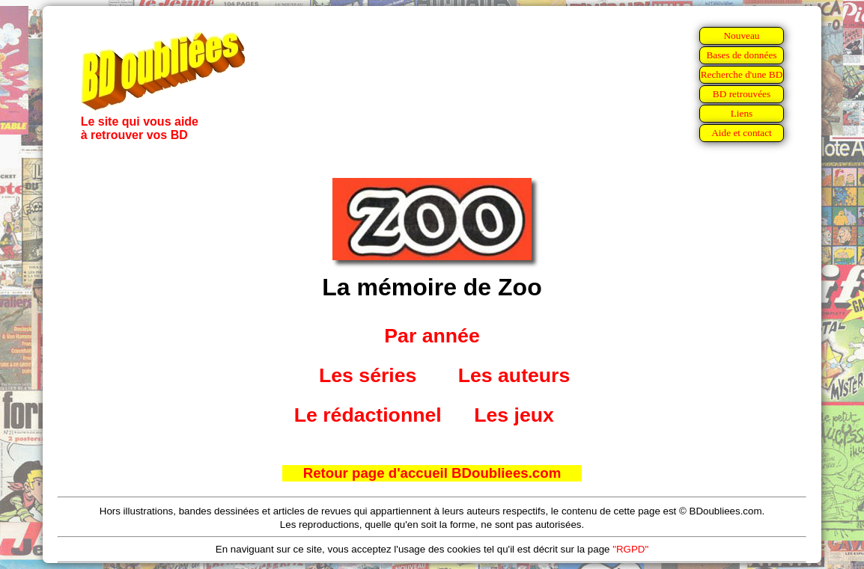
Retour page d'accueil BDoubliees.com (432, 473)
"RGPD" (630, 549)
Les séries (367, 375)
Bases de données (741, 55)
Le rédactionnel (368, 415)
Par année (431, 336)
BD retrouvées (741, 93)
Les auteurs (514, 375)
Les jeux (514, 415)
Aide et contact (741, 132)
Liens (742, 113)
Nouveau (741, 35)
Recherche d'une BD (742, 74)
